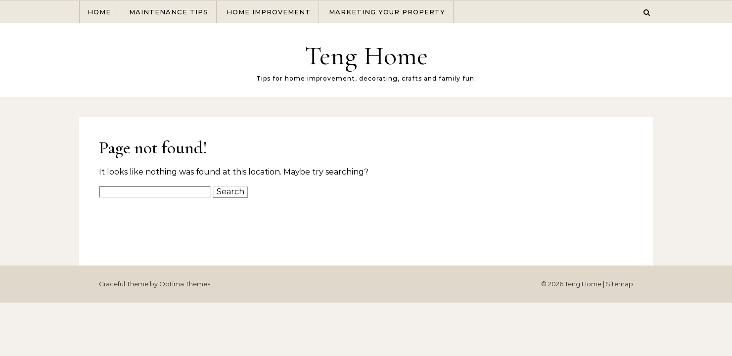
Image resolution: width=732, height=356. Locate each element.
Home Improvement (269, 12)
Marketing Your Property (387, 12)
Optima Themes (184, 284)
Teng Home (366, 56)
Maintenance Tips (168, 12)
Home (99, 12)
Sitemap (619, 284)
